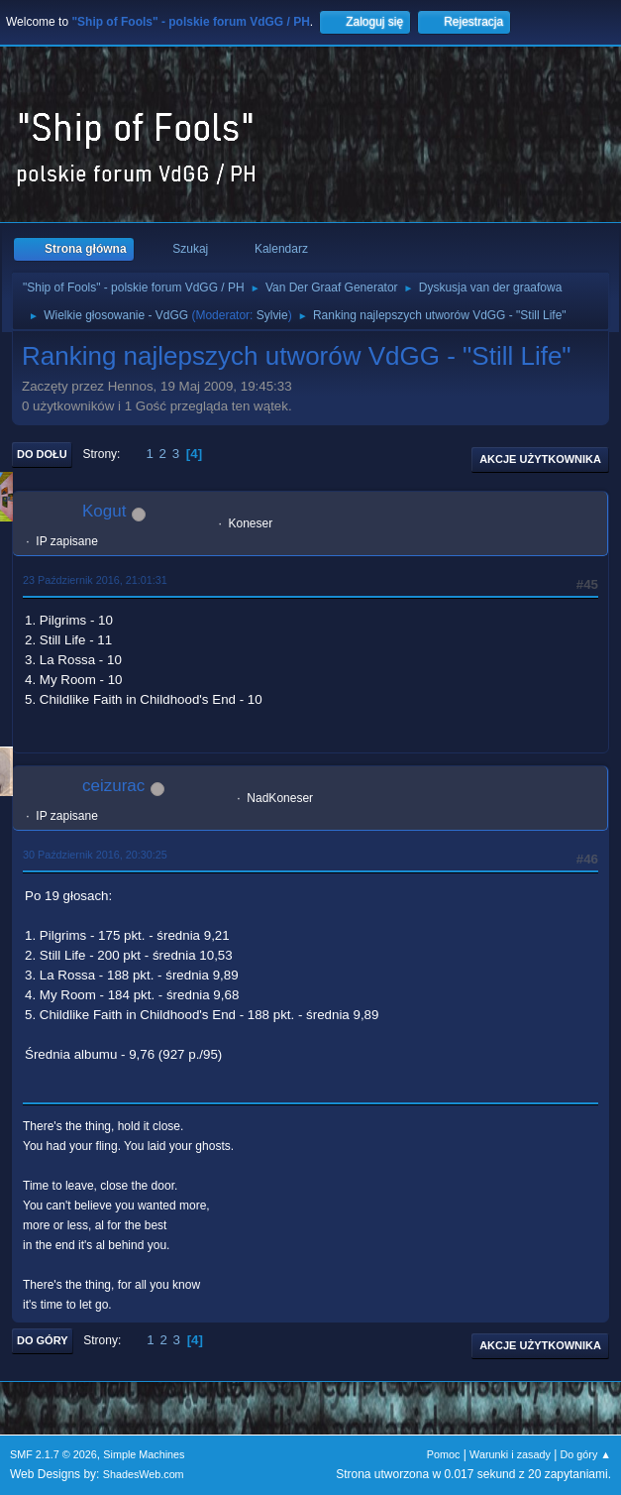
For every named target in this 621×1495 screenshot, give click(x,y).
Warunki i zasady (510, 1454)
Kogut (104, 511)
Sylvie (272, 315)
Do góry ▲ (586, 1454)
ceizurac (113, 785)
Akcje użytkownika (540, 459)
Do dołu (42, 454)
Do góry (42, 1340)
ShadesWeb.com (143, 1474)
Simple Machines (143, 1454)
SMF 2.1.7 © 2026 (53, 1454)
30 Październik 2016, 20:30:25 (95, 855)
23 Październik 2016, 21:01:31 (95, 580)
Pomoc (444, 1454)
